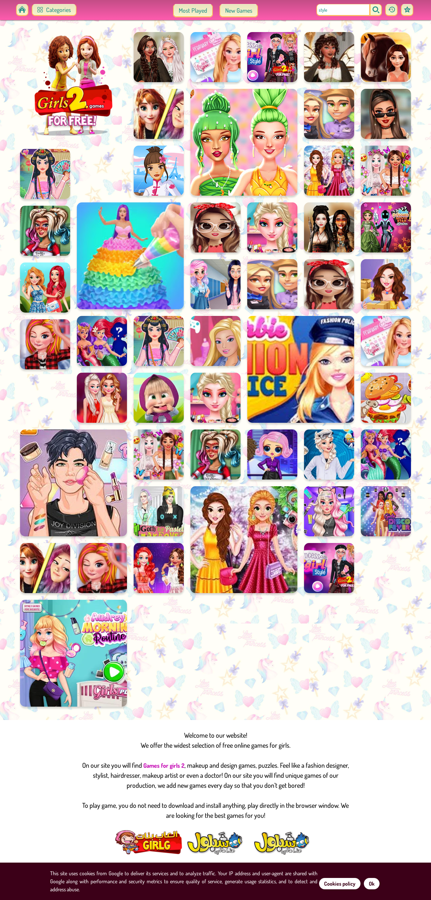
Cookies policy (339, 883)
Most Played (193, 10)
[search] (375, 10)
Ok (372, 883)
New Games (238, 10)
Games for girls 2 (163, 766)
